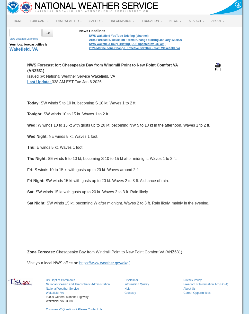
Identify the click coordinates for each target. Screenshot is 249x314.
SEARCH (196, 21)
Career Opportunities (196, 293)
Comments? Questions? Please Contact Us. (74, 309)
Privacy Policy (192, 280)
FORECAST (39, 21)
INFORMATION (122, 21)
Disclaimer (131, 280)
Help (127, 288)
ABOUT (218, 21)
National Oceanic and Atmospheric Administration (78, 284)
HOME (18, 21)
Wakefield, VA (23, 49)
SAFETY (96, 21)
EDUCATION (152, 21)
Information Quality (136, 284)
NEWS (175, 21)
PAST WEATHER (69, 21)
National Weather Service (62, 288)
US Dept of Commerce (60, 280)
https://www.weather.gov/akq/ (104, 263)
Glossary (130, 293)
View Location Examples (23, 38)
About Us (189, 288)
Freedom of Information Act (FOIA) (205, 284)
